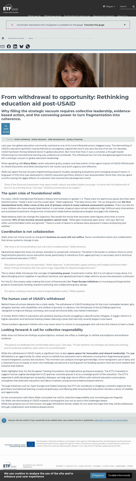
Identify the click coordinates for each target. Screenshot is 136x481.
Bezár (125, 25)
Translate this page (94, 25)
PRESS (130, 466)
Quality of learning (74, 139)
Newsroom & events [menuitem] (103, 16)
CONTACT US (71, 466)
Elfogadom (98, 475)
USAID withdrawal (22, 139)
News (31, 38)
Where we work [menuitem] (52, 16)
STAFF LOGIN (108, 466)
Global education (39, 139)
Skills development (56, 139)
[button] (8, 46)
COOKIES (97, 466)
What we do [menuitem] (34, 16)
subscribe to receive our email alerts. (111, 420)
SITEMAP (59, 466)
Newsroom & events (16, 38)
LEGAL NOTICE (85, 466)
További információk (119, 475)
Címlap (3, 39)
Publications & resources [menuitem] (77, 16)
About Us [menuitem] (122, 16)
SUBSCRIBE (120, 466)
